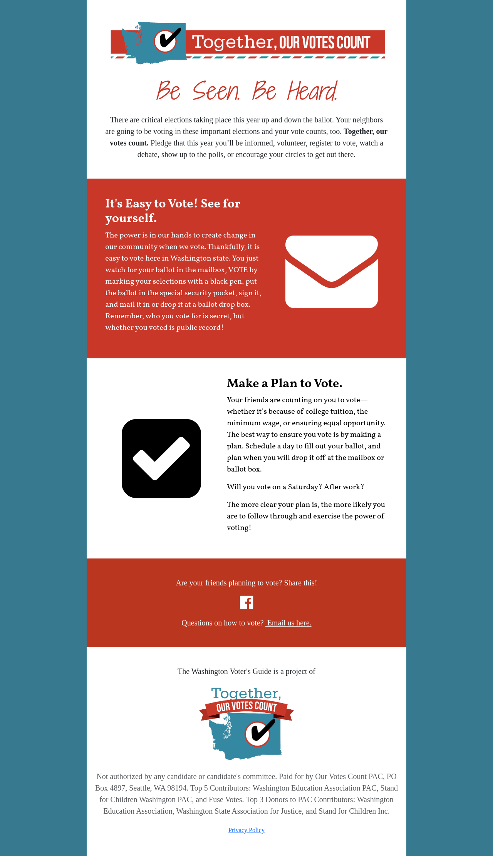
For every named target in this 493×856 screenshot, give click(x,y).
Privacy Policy (246, 830)
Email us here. (288, 623)
